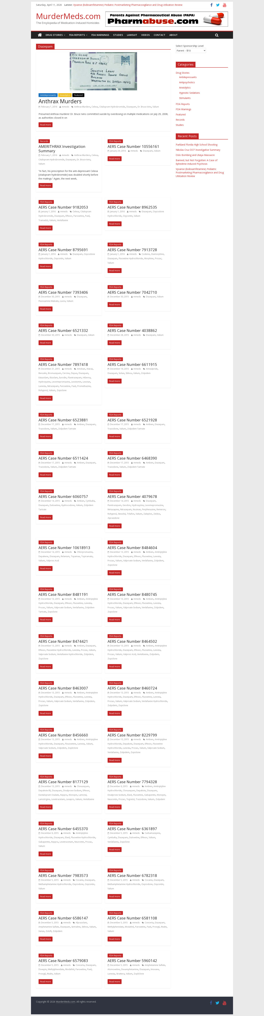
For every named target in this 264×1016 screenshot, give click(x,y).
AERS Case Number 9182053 (63, 207)
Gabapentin (150, 794)
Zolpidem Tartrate (67, 428)
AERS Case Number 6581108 (132, 917)
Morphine (149, 258)
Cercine (66, 373)
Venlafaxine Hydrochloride (69, 654)
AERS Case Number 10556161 (133, 146)
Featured (78, 95)
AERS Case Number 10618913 (64, 547)
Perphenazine (148, 509)
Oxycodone (78, 884)
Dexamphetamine (129, 969)
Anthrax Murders (60, 101)
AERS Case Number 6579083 (63, 960)
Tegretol (130, 799)
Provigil (156, 926)
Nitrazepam (53, 386)
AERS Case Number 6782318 (132, 875)
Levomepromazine (61, 381)
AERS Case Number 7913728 (132, 249)
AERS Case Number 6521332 (63, 330)
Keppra (63, 794)
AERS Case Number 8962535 (132, 207)
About (173, 35)
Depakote (127, 743)
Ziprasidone (113, 518)
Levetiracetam (58, 799)
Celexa (95, 106)
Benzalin (43, 373)
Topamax (75, 556)
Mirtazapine (113, 509)
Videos (145, 35)
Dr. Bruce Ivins (144, 106)
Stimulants (185, 98)
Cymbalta (90, 500)
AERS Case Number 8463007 (63, 688)
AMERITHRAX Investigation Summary (62, 148)
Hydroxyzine (45, 381)
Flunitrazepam (74, 377)
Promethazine (84, 386)
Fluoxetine (147, 556)
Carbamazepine (152, 833)
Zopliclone (73, 748)
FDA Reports (77, 35)
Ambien (80, 424)
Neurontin (112, 799)
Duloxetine (55, 505)
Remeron (161, 509)
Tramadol (43, 220)
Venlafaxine (62, 220)
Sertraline (75, 926)
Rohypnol (43, 390)
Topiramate (87, 556)
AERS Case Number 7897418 (63, 364)
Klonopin (73, 794)
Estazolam (43, 377)
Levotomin (76, 381)
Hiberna (87, 377)
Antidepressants (48, 95)
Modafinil (129, 926)
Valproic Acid (52, 560)
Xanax (41, 931)
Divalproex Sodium (72, 790)
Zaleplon (147, 513)
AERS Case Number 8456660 (63, 734)
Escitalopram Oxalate (49, 794)
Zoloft (49, 931)
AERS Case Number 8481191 (63, 594)
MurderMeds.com (68, 16)
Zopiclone (62, 390)
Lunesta (42, 386)
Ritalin (164, 926)
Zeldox (156, 513)
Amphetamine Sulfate (49, 926)
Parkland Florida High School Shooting (196, 144)
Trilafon (130, 513)
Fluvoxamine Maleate (49, 301)
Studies (118, 35)
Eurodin (63, 377)
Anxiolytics (65, 95)
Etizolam (54, 377)
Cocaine (80, 880)
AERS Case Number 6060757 (63, 496)
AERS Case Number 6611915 (132, 364)
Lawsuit (132, 35)
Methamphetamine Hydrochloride (55, 884)
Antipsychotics (187, 82)
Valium (156, 106)
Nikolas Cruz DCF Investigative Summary (198, 149)
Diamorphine (157, 254)
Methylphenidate (116, 926)
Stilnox (129, 373)
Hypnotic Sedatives (189, 92)
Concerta (149, 922)
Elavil (129, 794)
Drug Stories (54, 35)
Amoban (81, 368)
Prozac (158, 258)
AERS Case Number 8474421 (63, 641)
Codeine (146, 254)
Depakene (43, 556)
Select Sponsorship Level (190, 45)
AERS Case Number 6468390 (132, 458)
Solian (121, 373)
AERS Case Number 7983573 (63, 875)
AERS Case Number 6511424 (63, 458)
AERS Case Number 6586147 (63, 917)
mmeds (65, 106)
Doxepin (43, 969)
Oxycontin (128, 215)
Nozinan (137, 509)
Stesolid (122, 513)
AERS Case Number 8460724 (132, 688)
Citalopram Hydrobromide (112, 106)
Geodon (126, 505)
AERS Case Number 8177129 (63, 781)
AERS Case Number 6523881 (63, 419)
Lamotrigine (44, 799)
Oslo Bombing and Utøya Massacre (195, 155)
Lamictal (83, 794)
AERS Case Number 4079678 (132, 496)
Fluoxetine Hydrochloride (131, 258)
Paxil (87, 215)
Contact (159, 35)
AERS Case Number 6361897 (132, 828)
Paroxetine (79, 215)
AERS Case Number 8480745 (132, 594)
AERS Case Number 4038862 (132, 330)
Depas (74, 373)
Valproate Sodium (131, 560)
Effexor (68, 215)
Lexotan (86, 381)
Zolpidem (146, 373)
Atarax (90, 368)
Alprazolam (81, 922)
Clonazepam (83, 786)
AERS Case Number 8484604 (132, 547)
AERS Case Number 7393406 (63, 292)
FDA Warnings (100, 35)
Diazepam (131, 106)
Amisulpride (152, 368)
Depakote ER (45, 790)
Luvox (62, 301)
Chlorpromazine (85, 552)
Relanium (65, 556)
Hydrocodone (68, 505)
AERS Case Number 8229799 (132, 734)
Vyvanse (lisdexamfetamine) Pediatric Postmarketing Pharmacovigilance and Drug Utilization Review (127, 4)
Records (44, 141)
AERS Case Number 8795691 (63, 249)
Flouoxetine (70, 743)
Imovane (155, 969)
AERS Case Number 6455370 (63, 828)
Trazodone (44, 428)
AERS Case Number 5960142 (132, 960)
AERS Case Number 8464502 (132, 641)
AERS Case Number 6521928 (132, 419)
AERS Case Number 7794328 (132, 781)
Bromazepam (54, 373)
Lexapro (70, 799)
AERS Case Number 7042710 (132, 292)
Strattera (120, 973)
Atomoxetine (114, 969)
